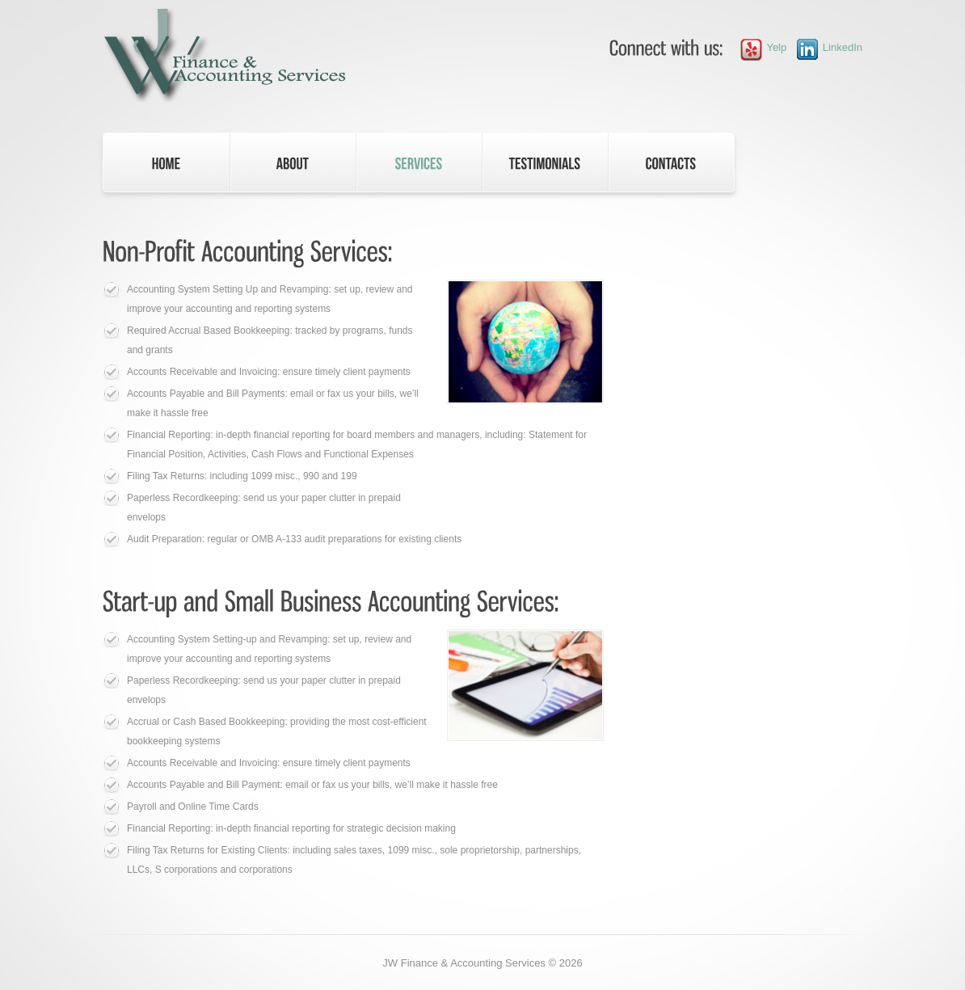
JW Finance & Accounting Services (464, 963)
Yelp (758, 47)
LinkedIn (824, 47)
